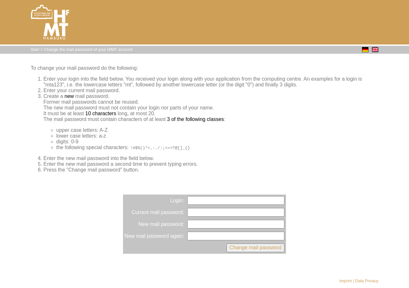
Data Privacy (366, 280)
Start (35, 49)
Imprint (345, 280)
